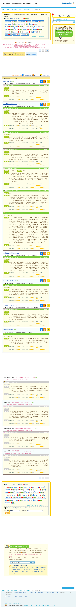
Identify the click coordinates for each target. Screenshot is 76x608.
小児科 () (40, 487)
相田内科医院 (7, 81)
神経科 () (39, 492)
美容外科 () (22, 497)
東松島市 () (28, 32)
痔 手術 (26, 567)
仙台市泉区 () (23, 24)
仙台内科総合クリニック (10, 104)
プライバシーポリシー (33, 605)
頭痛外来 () (38, 500)
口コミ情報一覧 (9, 54)
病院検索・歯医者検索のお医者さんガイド (68, 2)
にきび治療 (36, 571)
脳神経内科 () (18, 487)
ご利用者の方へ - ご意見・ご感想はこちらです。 (17, 596)
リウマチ (31, 567)
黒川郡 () (37, 32)
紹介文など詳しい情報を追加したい (38, 592)
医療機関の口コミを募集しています (63, 34)
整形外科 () (17, 495)
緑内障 (21, 567)
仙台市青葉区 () (11, 21)
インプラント (29, 569)
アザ (13, 571)
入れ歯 (13, 573)
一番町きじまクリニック (10, 305)
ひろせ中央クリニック (9, 280)
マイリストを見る (65, 16)
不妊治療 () (28, 500)
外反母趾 (22, 571)
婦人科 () (9, 492)
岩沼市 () (9, 26)
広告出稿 (47, 605)
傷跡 (42, 571)
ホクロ (13, 567)
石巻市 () (33, 24)
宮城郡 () (16, 34)
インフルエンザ (29, 571)
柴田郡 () (8, 34)
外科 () (8, 495)
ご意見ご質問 (52, 605)
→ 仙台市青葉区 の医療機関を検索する (34, 505)
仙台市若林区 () (38, 21)
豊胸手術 (36, 569)
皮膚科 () (30, 490)
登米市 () (9, 32)
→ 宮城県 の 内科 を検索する (37, 36)
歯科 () (9, 500)
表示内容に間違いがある (52, 592)
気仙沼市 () (39, 26)
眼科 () (20, 490)
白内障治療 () (9, 503)
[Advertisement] (26, 363)
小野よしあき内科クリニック (11, 253)
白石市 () (18, 29)
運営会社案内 (41, 605)
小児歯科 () (18, 500)
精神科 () (30, 492)
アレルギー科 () (29, 487)
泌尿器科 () (41, 497)
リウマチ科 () (10, 497)
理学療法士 (43, 567)
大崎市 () (19, 26)
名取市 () (19, 32)
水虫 (17, 567)
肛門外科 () (32, 497)
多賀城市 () (28, 29)
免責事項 (26, 605)
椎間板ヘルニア (21, 569)
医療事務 (14, 569)
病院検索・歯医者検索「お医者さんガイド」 (18, 603)
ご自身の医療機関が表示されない (21, 592)
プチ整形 (37, 567)
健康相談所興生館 (8, 329)
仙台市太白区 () (11, 24)
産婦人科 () (40, 490)
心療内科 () (19, 492)
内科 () (9, 487)
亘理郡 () (25, 34)
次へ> (47, 50)
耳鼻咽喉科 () (10, 490)
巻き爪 (16, 571)
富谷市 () (38, 29)
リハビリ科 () (39, 495)
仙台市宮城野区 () (24, 21)
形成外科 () (28, 495)
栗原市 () (28, 26)
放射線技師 (42, 569)
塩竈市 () (9, 29)
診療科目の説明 (20, 54)
